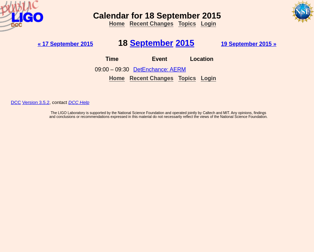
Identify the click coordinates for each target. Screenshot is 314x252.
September (151, 43)
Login (208, 24)
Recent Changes (151, 24)
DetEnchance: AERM (159, 69)
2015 (185, 43)
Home (116, 24)
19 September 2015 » (248, 44)
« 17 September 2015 (65, 44)
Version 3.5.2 (36, 102)
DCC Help (79, 102)
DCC (16, 102)
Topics (187, 24)
